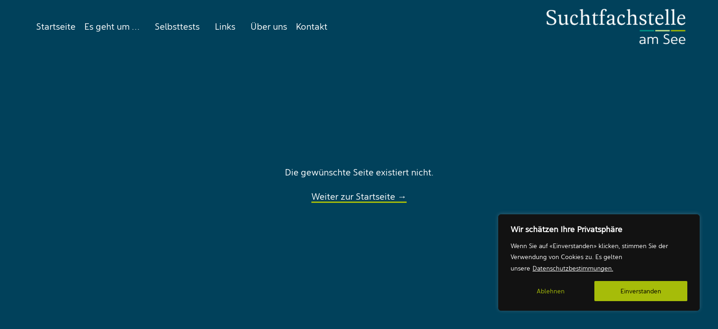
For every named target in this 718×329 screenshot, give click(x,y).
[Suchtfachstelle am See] (616, 26)
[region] (599, 262)
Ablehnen (551, 291)
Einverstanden (640, 291)
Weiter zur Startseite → (359, 196)
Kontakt (311, 26)
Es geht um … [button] (112, 26)
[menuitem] (54, 26)
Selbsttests (177, 26)
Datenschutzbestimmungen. (573, 268)
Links (225, 26)
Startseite (56, 26)
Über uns (268, 26)
